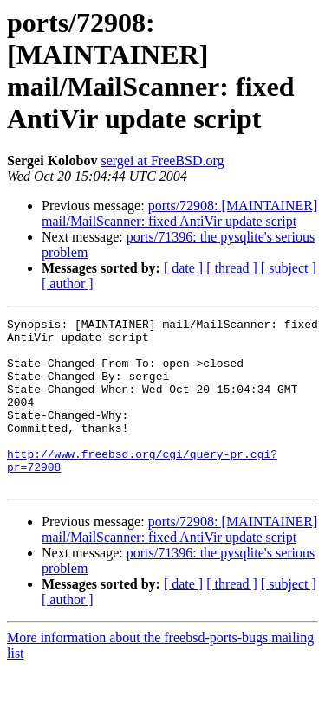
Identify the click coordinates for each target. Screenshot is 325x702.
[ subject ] (288, 268)
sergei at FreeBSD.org (162, 160)
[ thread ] (231, 268)
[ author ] (68, 283)
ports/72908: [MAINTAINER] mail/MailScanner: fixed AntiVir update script (179, 213)
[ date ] (183, 268)
